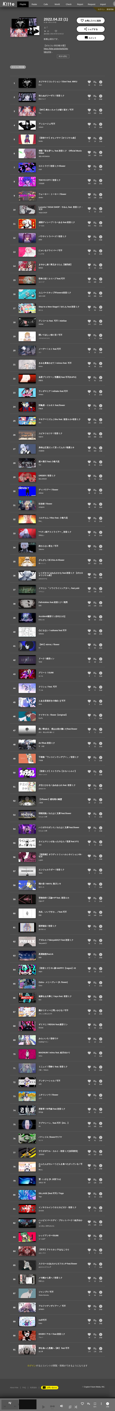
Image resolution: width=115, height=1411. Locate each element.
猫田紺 (41, 268)
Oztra (40, 985)
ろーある (41, 225)
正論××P (41, 901)
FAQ (24, 1388)
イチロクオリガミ (44, 338)
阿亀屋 (41, 408)
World (57, 4)
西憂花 (41, 380)
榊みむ (41, 1169)
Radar (34, 4)
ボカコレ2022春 (18, 67)
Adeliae (41, 324)
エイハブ (41, 282)
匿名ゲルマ (42, 99)
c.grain (41, 860)
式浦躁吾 (41, 451)
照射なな (41, 1281)
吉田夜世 (41, 1154)
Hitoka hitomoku (44, 1295)
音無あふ (41, 535)
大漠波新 (41, 183)
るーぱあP (42, 1239)
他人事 (41, 1351)
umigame (41, 507)
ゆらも (41, 310)
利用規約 (33, 1388)
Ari (39, 648)
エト (40, 352)
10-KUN (41, 1211)
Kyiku (40, 1323)
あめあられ (42, 788)
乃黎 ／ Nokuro (43, 1070)
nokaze (41, 127)
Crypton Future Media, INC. (94, 1387)
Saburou (41, 549)
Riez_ (40, 521)
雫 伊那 (41, 746)
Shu (40, 422)
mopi (40, 169)
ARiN (40, 240)
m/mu (40, 1056)
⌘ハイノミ (42, 563)
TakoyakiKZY (43, 943)
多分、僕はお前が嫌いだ (46, 732)
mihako (41, 394)
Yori (40, 465)
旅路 (40, 957)
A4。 (40, 1126)
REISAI (41, 1028)
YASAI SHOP (43, 213)
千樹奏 (41, 760)
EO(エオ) (41, 619)
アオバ (41, 1337)
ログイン (101, 9)
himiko (41, 141)
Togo (40, 1196)
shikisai (41, 493)
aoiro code (42, 296)
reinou (41, 366)
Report (80, 4)
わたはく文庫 (43, 817)
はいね (41, 676)
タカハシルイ (43, 774)
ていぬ (41, 690)
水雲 (40, 1084)
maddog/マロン (43, 1042)
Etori (40, 85)
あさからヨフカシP (45, 1267)
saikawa (41, 634)
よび (40, 1098)
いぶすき (41, 254)
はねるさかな (43, 578)
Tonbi (40, 662)
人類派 (41, 802)
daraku (41, 197)
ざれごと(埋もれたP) (45, 1014)
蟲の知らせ (42, 929)
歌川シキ (41, 887)
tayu (40, 999)
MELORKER (43, 479)
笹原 (40, 845)
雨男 (40, 605)
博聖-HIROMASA (44, 156)
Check (69, 4)
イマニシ (41, 591)
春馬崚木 (41, 1309)
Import (103, 4)
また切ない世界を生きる (46, 1226)
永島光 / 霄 (42, 1182)
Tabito (40, 873)
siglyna (41, 437)
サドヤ (41, 1140)
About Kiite (14, 1388)
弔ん (40, 113)
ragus (40, 971)
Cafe (46, 4)
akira (40, 704)
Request (91, 4)
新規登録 (110, 9)
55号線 (41, 1112)
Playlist (23, 4)
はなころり (42, 1253)
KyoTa (41, 718)
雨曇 (40, 915)
